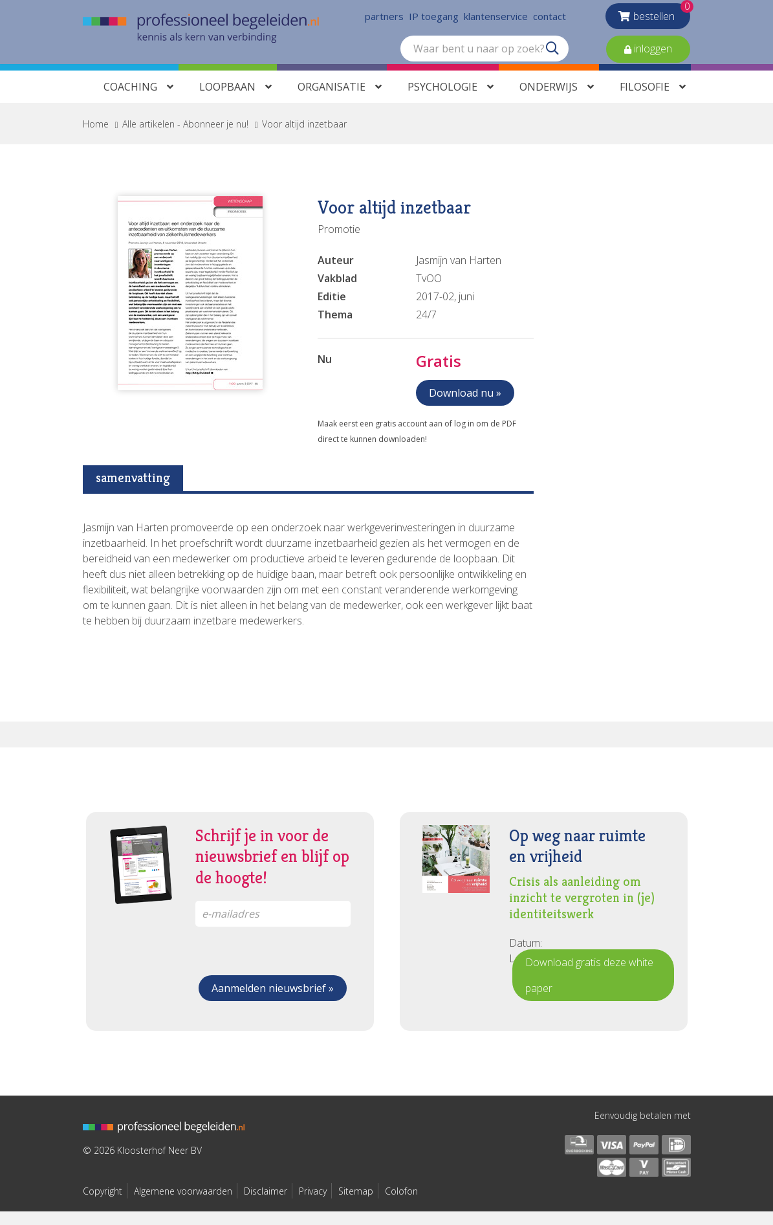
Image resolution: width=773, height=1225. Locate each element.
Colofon (401, 1204)
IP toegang (434, 19)
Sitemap (355, 1204)
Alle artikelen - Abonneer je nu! (185, 137)
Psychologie (442, 100)
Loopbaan (227, 100)
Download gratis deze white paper (589, 989)
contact (549, 19)
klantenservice (496, 19)
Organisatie (331, 100)
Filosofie (645, 100)
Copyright (102, 1204)
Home (96, 137)
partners (384, 19)
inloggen (651, 52)
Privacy (313, 1204)
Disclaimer (265, 1204)
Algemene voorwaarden (183, 1204)
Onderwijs (548, 100)
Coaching (130, 100)
